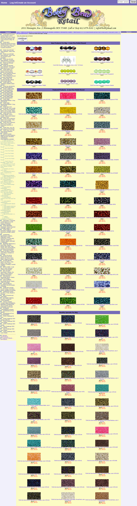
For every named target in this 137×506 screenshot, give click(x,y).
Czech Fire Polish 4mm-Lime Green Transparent (101, 74)
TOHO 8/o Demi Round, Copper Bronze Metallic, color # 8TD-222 (102, 487)
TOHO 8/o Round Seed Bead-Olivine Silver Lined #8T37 (68, 204)
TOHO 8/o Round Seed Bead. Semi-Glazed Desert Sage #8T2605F (102, 128)
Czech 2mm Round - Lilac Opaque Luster (68, 83)
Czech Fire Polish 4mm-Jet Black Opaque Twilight (34, 85)
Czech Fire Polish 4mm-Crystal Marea (34, 75)
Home (4, 3)
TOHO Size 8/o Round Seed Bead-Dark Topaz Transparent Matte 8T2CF (34, 174)
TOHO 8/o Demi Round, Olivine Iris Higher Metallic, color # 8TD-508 (68, 378)
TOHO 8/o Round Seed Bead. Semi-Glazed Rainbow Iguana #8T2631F (68, 217)
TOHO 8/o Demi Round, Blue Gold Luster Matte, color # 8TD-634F (102, 447)
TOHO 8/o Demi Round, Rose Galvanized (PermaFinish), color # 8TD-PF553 (68, 392)
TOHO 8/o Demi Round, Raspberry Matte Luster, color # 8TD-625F (34, 364)
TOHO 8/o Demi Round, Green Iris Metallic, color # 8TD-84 (68, 434)
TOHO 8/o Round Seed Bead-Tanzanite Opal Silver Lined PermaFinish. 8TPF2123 (102, 288)
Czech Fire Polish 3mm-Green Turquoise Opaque (102, 85)
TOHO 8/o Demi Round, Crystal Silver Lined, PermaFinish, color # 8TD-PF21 (102, 351)
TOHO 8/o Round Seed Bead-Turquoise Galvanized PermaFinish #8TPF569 (33, 114)
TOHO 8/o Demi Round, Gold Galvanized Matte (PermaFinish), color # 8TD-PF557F (102, 500)
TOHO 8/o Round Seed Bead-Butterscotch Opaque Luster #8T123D (34, 99)
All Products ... (4, 339)
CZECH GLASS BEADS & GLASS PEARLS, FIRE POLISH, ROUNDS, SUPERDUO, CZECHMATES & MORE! (46, 32)
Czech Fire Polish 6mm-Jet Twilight (68, 50)
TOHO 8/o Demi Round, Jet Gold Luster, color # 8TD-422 (68, 419)
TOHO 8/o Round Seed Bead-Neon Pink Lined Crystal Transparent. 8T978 (68, 100)
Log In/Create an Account (23, 3)
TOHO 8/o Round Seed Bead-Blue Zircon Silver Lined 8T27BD (68, 187)
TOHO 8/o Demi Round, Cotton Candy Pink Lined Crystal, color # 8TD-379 (34, 352)
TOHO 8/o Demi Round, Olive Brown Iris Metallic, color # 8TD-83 (34, 500)
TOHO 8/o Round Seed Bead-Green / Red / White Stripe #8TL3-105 (102, 274)
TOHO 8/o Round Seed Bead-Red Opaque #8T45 (102, 231)
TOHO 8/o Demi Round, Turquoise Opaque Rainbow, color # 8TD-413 (34, 447)
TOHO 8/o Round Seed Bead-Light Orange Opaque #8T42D (68, 245)
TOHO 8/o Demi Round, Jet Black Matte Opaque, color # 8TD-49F (34, 474)
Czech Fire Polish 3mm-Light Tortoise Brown (102, 52)
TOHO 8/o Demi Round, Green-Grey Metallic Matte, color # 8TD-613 (34, 391)
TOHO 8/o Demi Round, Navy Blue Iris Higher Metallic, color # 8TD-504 (102, 338)
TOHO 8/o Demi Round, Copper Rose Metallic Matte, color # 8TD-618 (102, 473)
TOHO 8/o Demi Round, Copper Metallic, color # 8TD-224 (68, 365)
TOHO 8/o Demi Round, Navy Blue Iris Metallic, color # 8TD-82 (34, 487)
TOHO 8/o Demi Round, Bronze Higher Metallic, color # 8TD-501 (68, 351)
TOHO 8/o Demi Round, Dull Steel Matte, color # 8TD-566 (34, 336)
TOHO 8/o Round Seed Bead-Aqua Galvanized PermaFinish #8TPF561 (34, 246)
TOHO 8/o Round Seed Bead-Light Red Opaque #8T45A (33, 204)
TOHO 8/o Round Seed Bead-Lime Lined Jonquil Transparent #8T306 (67, 304)
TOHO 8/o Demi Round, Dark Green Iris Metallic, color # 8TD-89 (102, 364)
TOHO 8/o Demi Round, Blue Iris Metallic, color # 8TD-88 (68, 323)
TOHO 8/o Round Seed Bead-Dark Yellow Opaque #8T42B (68, 114)
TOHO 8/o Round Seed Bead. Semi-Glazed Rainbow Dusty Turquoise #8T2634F (68, 232)
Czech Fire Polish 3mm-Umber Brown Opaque (34, 62)
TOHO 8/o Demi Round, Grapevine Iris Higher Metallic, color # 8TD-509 (34, 420)
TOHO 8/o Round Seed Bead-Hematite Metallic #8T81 (34, 260)
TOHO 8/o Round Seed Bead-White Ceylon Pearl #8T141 (34, 287)
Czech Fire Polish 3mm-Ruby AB (34, 52)
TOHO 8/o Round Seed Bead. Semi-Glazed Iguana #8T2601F (68, 274)
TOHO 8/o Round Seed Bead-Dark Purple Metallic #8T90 (102, 204)
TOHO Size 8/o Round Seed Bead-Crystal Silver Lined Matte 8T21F (34, 274)
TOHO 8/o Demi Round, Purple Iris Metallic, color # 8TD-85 (68, 474)
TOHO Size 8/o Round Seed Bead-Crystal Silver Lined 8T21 (102, 114)
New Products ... (5, 336)
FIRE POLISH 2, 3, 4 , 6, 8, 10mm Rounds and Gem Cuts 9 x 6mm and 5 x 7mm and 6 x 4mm (96, 32)
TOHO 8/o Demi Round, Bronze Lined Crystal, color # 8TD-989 (102, 460)
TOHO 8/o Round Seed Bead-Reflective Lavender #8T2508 (102, 145)
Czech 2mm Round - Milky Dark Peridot (68, 73)
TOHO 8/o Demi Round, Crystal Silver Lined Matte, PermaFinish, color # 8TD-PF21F (68, 500)
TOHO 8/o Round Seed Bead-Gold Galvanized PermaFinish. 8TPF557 (34, 145)
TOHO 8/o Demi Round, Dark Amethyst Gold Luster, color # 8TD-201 (68, 487)
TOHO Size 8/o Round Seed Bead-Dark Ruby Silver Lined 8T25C (102, 217)
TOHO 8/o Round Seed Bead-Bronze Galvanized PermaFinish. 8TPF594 (68, 131)
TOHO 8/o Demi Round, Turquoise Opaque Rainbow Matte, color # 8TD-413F (34, 406)
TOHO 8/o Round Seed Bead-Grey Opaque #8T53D (68, 159)
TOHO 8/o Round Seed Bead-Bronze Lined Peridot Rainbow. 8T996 (68, 173)
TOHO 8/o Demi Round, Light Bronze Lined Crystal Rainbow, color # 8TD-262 (102, 421)
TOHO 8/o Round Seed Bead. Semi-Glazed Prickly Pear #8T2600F (102, 173)
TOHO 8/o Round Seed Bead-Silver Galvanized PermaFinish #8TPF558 (67, 146)
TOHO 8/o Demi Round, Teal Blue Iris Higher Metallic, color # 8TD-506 (68, 447)
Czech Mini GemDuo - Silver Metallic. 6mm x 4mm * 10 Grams (68, 65)
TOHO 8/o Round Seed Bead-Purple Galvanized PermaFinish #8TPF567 (102, 260)
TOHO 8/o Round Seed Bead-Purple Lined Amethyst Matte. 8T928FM (102, 159)
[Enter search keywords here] (123, 1)
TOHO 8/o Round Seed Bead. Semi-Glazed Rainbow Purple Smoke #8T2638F (68, 290)
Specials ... (5, 335)
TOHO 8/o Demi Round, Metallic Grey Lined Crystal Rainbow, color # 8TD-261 (102, 379)
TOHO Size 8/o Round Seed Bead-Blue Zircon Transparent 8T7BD (102, 99)
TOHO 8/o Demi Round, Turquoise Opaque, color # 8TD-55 (102, 392)
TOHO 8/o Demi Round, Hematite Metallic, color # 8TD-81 (68, 460)
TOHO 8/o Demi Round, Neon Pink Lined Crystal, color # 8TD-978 (102, 434)
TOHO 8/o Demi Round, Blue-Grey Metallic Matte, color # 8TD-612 (68, 406)
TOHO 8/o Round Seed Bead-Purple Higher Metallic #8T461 (34, 187)
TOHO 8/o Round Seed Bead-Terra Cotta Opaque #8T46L (34, 217)
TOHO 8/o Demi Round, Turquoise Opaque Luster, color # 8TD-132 (34, 434)
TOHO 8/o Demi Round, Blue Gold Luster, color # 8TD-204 (34, 378)
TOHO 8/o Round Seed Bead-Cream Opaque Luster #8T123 (34, 128)
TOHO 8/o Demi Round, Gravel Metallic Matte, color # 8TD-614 (34, 323)
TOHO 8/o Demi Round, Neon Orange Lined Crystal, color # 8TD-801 (34, 461)
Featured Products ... (7, 338)
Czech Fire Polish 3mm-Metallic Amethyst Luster (101, 62)
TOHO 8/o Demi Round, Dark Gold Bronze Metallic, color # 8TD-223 (102, 406)
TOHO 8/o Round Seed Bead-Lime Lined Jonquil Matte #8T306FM (34, 231)
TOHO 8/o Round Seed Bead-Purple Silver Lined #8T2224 (34, 159)
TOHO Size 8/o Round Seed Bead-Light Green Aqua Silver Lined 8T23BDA (102, 305)
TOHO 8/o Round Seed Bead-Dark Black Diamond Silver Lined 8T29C (102, 245)
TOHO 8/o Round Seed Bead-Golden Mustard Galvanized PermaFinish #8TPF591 (102, 190)
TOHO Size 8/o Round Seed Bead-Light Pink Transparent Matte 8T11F (68, 260)
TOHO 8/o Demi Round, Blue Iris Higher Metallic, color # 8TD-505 (68, 337)
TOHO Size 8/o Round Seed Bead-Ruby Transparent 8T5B (34, 304)
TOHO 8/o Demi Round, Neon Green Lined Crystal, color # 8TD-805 (102, 324)
